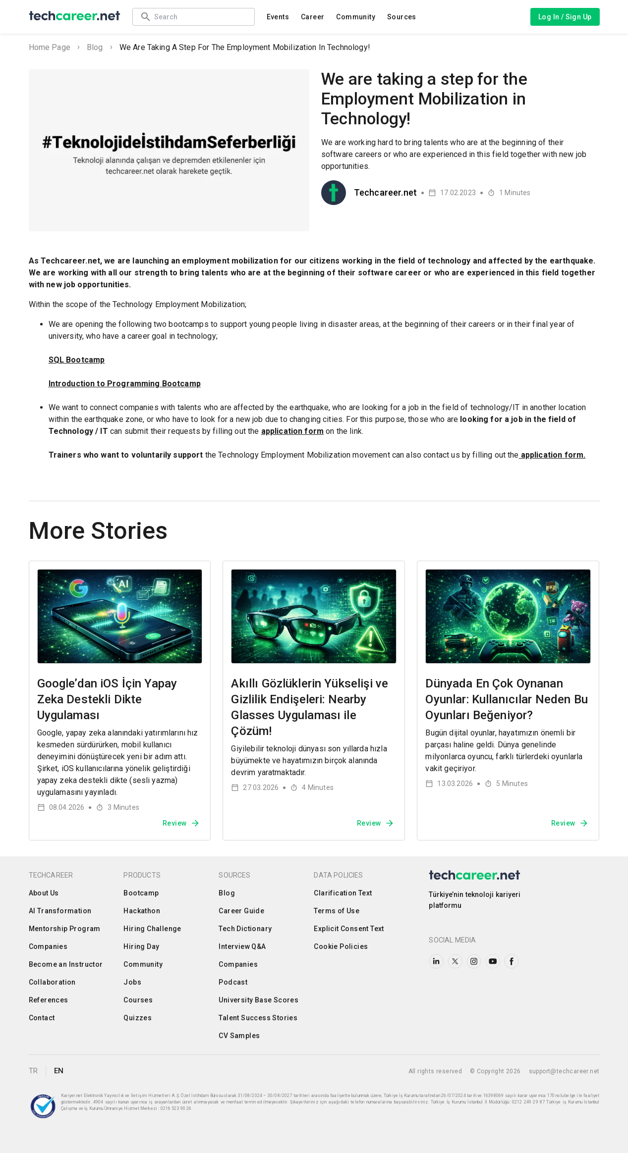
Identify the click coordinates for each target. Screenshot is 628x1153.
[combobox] (199, 16)
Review (181, 823)
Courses (138, 1000)
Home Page (49, 47)
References (48, 1000)
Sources (401, 17)
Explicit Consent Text (349, 929)
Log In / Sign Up (564, 17)
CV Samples (239, 1036)
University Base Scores (258, 1000)
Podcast (233, 982)
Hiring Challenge (152, 929)
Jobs (132, 982)
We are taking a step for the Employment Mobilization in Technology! (244, 47)
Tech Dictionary (245, 929)
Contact (42, 1018)
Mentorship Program (65, 929)
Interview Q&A (242, 946)
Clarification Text (343, 893)
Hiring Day (141, 946)
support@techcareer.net (564, 1071)
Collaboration (52, 982)
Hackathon (141, 911)
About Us (44, 893)
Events (278, 17)
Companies (48, 946)
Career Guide (241, 911)
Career (312, 17)
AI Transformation (60, 911)
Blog (95, 47)
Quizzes (137, 1018)
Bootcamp (141, 893)
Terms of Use (336, 911)
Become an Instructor (66, 964)
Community (355, 17)
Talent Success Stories (258, 1018)
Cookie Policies (341, 946)
